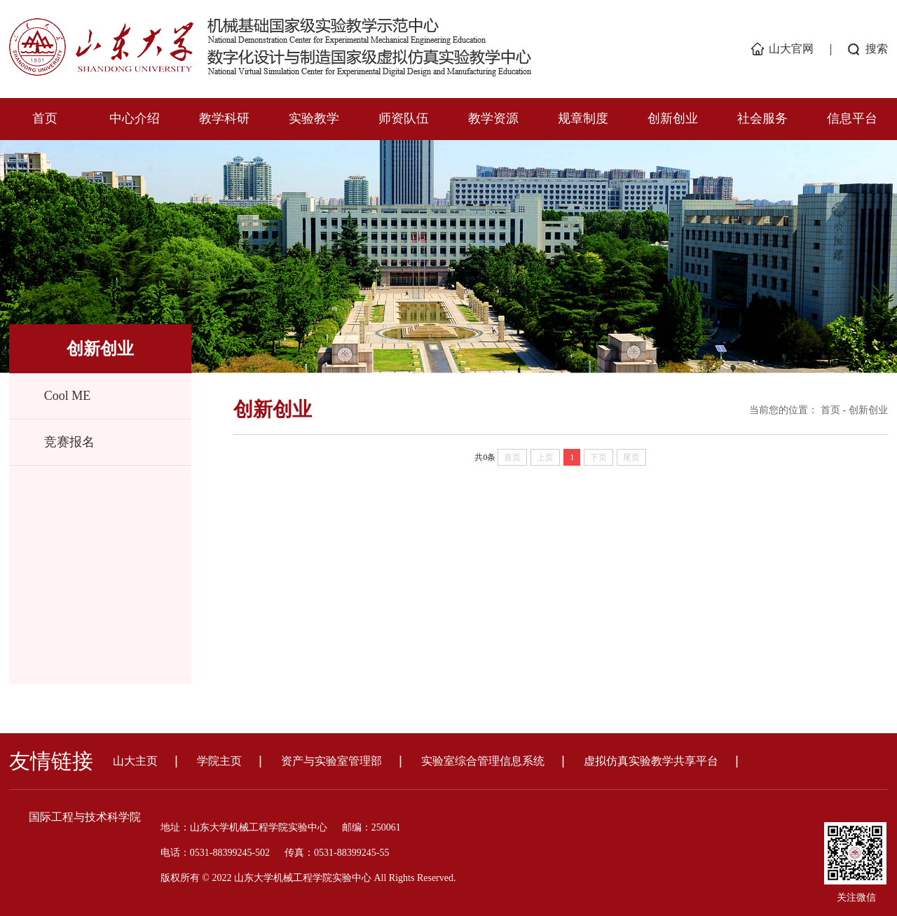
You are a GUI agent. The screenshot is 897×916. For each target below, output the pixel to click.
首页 (44, 118)
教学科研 (224, 118)
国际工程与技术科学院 (85, 817)
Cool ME (67, 396)
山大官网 (791, 49)
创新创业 (673, 118)
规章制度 (583, 118)
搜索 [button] (876, 49)
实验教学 (314, 118)
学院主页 (219, 761)
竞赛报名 (69, 442)
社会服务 (762, 118)
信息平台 (852, 118)
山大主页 (135, 761)
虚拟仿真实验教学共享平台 (651, 761)
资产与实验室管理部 (331, 761)
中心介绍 (134, 118)
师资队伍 (403, 118)
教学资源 (493, 118)
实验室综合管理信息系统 (483, 761)
